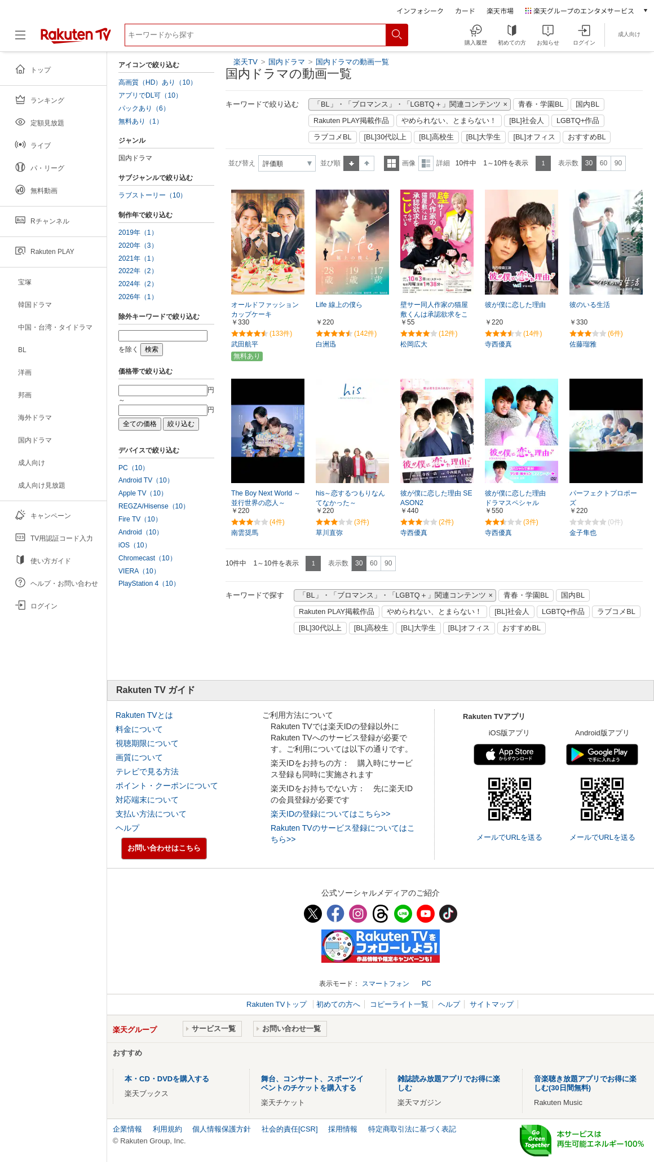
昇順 (351, 163)
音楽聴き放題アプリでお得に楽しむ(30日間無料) (585, 1083)
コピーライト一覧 (399, 1004)
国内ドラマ (287, 62)
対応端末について (147, 799)
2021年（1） (138, 258)
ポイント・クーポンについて (167, 785)
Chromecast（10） (147, 558)
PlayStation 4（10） (149, 583)
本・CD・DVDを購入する (167, 1079)
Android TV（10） (146, 480)
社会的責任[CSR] (290, 1129)
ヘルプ (127, 827)
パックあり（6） (144, 108)
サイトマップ (492, 1004)
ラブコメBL (332, 137)
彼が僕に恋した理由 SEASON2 (436, 498)
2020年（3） (138, 245)
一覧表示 (391, 163)
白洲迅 (326, 344)
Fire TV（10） (140, 519)
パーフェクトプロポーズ (603, 498)
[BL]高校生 (436, 137)
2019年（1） (138, 232)
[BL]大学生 (483, 137)
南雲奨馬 (244, 533)
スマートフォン (385, 984)
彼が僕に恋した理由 (515, 305)
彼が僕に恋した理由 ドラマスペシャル (519, 498)
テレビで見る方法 (147, 771)
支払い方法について (151, 813)
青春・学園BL (541, 104)
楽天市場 (500, 10)
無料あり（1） (140, 121)
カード (465, 10)
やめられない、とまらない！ (449, 121)
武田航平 (244, 344)
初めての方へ (338, 1004)
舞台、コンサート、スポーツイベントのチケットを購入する (312, 1083)
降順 (366, 163)
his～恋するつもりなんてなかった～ (350, 498)
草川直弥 (329, 533)
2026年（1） (138, 297)
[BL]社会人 (526, 121)
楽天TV (245, 62)
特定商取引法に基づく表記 (412, 1129)
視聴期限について (147, 743)
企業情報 (127, 1129)
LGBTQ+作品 (577, 121)
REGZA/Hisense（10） (153, 506)
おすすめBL (587, 137)
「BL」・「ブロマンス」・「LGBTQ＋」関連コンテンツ (407, 104)
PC (426, 984)
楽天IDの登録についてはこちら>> (330, 813)
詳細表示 (426, 163)
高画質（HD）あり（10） (157, 82)
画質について (139, 757)
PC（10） (133, 468)
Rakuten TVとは (144, 715)
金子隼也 (582, 533)
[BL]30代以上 (385, 137)
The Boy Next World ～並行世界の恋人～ (266, 498)
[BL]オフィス (534, 137)
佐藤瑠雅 (582, 344)
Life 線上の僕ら (339, 305)
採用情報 (342, 1129)
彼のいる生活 (589, 305)
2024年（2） (138, 284)
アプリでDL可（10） (150, 95)
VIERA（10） (139, 571)
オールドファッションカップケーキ (265, 309)
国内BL (587, 104)
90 (618, 163)
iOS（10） (134, 545)
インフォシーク (420, 10)
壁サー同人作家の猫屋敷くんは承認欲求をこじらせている (434, 314)
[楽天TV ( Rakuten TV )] (76, 39)
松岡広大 (413, 344)
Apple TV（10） (142, 493)
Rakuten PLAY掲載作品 (351, 121)
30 (589, 163)
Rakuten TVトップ (277, 1004)
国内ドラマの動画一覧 (352, 62)
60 (603, 163)
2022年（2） (138, 271)
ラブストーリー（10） (152, 195)
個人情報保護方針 (221, 1129)
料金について (139, 729)
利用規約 (167, 1129)
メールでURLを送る (509, 837)
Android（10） (140, 532)
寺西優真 (498, 344)
